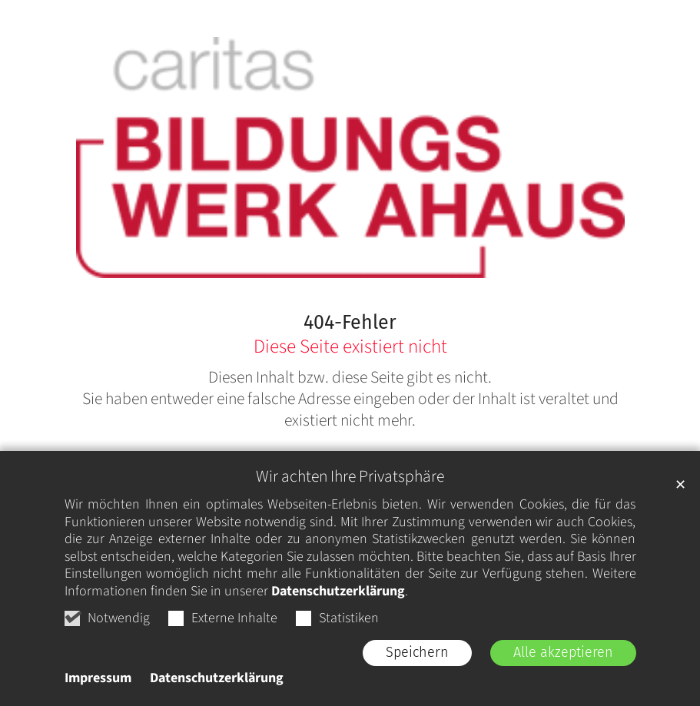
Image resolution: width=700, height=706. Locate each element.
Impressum (98, 678)
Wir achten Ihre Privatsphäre (350, 476)
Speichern (417, 652)
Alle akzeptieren (563, 652)
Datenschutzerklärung (338, 591)
